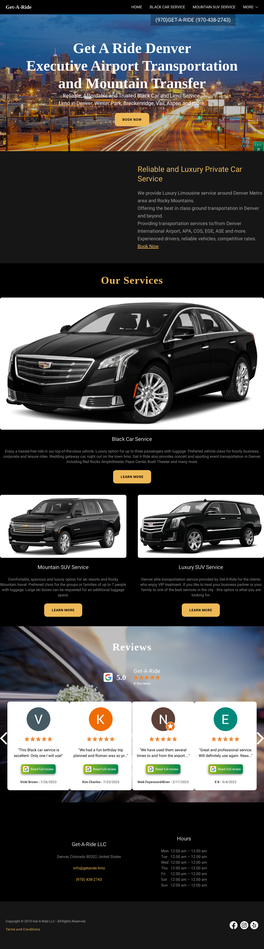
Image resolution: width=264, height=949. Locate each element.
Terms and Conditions (23, 929)
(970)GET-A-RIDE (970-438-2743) (193, 20)
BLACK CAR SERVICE (167, 7)
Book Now (148, 246)
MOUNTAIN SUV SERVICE (214, 7)
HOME (136, 7)
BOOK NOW (132, 119)
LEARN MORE (132, 477)
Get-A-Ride (19, 7)
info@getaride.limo (89, 868)
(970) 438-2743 (89, 879)
